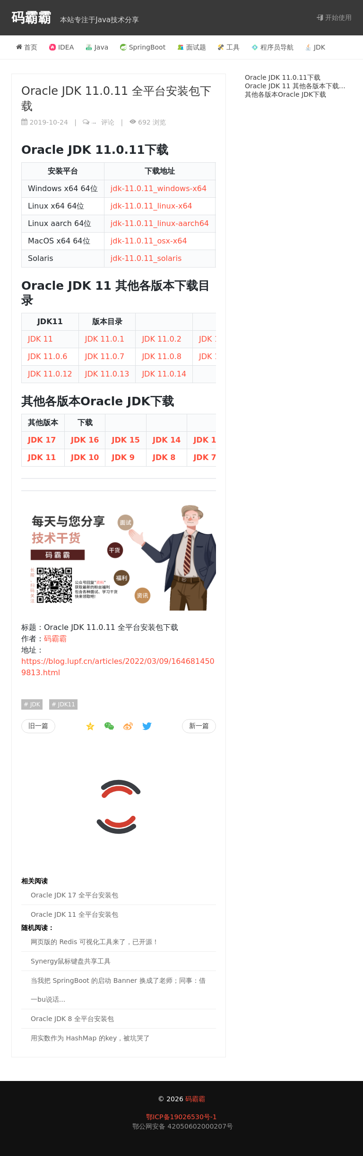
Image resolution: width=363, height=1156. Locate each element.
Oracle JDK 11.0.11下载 (282, 77)
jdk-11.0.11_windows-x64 (159, 188)
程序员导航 (272, 47)
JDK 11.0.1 (105, 339)
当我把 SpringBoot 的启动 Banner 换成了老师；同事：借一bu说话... (118, 990)
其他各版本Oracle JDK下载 (285, 94)
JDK (315, 47)
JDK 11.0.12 (50, 373)
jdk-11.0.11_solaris (146, 258)
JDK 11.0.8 (162, 356)
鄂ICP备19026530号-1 (181, 1117)
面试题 (191, 47)
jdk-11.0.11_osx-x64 (149, 240)
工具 (228, 47)
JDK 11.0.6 (48, 356)
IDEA (61, 47)
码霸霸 (33, 17)
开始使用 (334, 17)
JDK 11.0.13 (107, 373)
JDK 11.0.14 (164, 373)
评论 (103, 122)
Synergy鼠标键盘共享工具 (71, 961)
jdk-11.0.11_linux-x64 (151, 205)
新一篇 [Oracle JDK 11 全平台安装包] (199, 725)
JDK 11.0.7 (105, 356)
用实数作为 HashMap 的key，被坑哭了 (90, 1038)
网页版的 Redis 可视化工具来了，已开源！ (95, 942)
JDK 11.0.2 (162, 339)
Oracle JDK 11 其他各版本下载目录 (298, 86)
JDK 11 (40, 339)
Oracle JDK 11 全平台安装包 (74, 914)
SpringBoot (142, 47)
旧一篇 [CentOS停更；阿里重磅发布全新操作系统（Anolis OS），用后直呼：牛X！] (38, 725)
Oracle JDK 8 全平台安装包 (72, 1018)
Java (97, 47)
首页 (26, 47)
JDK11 (65, 704)
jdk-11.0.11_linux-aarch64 (160, 223)
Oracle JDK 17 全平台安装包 (74, 895)
